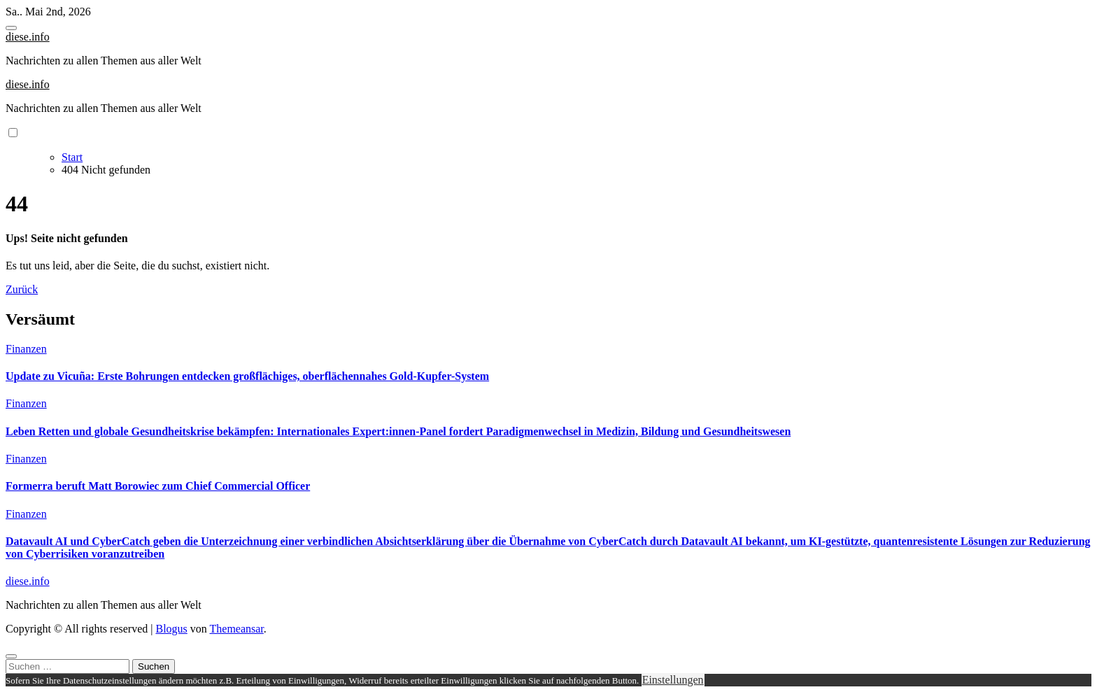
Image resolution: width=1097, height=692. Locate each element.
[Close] (11, 656)
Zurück (22, 289)
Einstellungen (673, 680)
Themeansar (237, 629)
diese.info (28, 37)
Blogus (171, 629)
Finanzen (26, 349)
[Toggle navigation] (11, 28)
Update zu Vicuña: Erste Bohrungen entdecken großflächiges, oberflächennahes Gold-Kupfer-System (247, 376)
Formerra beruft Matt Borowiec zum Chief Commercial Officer (158, 486)
